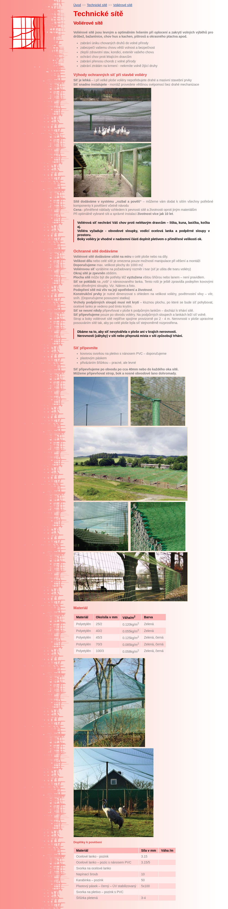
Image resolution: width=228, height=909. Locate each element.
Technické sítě (97, 5)
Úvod (77, 5)
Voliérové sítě (122, 5)
